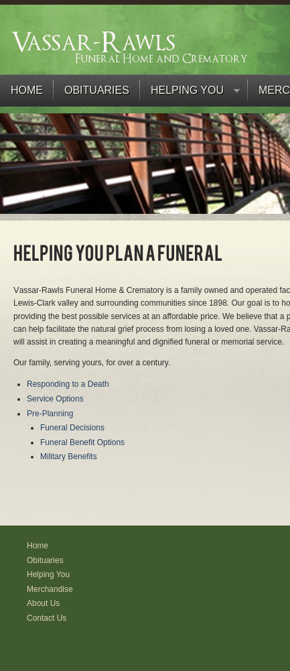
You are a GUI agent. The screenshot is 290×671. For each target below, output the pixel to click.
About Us (43, 603)
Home (27, 90)
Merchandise (50, 589)
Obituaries (96, 90)
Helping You (190, 93)
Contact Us (46, 618)
